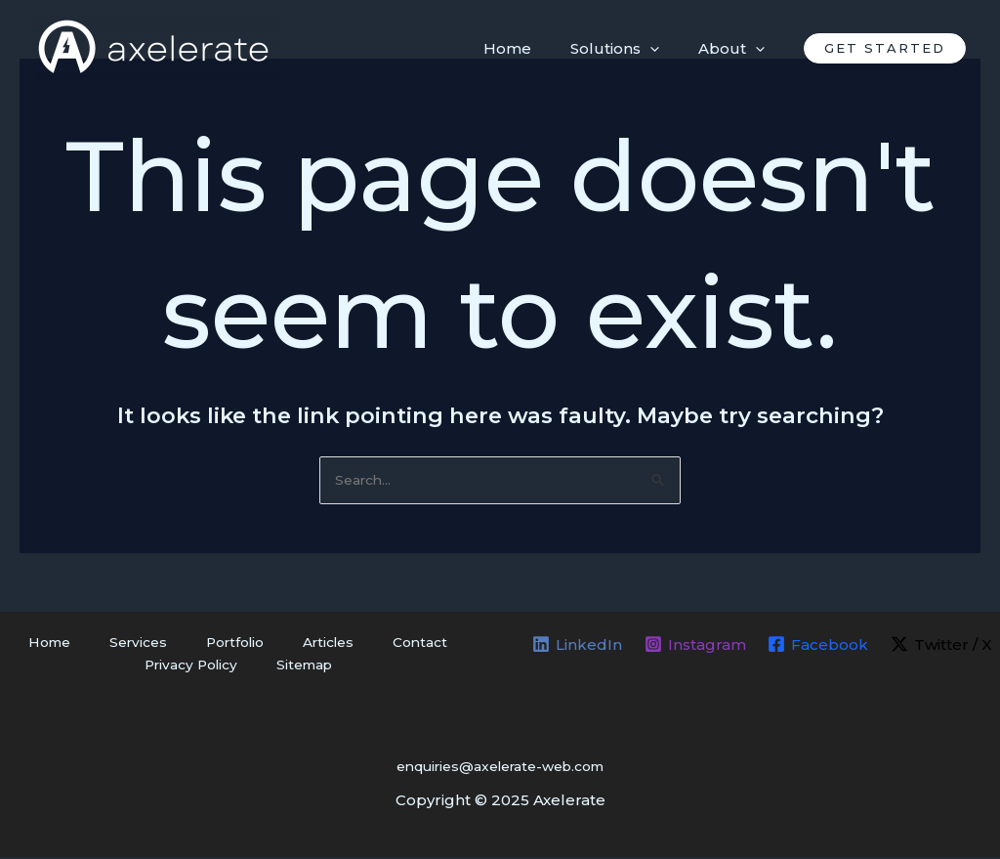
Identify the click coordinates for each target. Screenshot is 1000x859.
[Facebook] (819, 646)
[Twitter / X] (943, 646)
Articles (307, 644)
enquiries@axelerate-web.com (500, 767)
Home (82, 644)
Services (152, 644)
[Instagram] (694, 646)
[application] (664, 49)
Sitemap (300, 669)
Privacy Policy (202, 669)
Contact (380, 644)
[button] (885, 48)
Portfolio (231, 644)
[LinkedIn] (575, 646)
